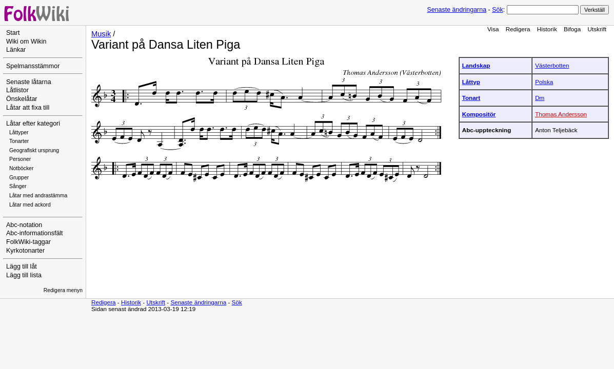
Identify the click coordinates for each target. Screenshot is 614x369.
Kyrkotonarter (25, 250)
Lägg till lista (24, 275)
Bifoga (572, 29)
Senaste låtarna (28, 82)
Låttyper (19, 132)
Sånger (18, 186)
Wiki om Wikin (26, 41)
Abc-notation (24, 225)
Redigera (518, 29)
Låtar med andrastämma (38, 195)
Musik (101, 34)
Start (12, 32)
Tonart (471, 97)
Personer (20, 159)
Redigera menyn (63, 290)
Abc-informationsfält (34, 233)
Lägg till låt (21, 266)
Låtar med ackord (30, 205)
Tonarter (19, 141)
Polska (544, 81)
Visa (493, 29)
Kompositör (479, 114)
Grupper (19, 177)
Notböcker (21, 168)
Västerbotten (552, 65)
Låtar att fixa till (27, 107)
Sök (497, 9)
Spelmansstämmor (33, 66)
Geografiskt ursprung (34, 150)
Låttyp (471, 81)
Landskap (476, 65)
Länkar (16, 49)
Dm (539, 97)
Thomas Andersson (561, 114)
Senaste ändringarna (456, 9)
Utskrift (597, 29)
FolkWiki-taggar (28, 241)
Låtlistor (17, 90)
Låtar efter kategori (33, 123)
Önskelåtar (21, 98)
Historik (547, 29)
